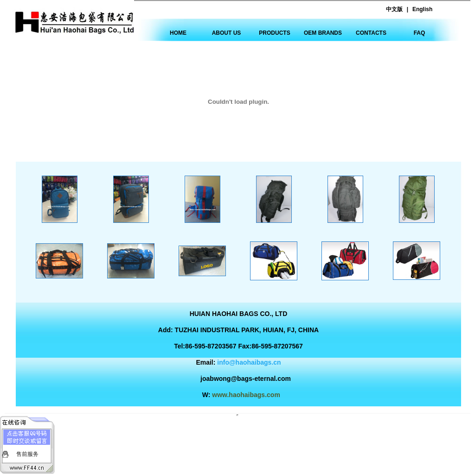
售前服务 (27, 454)
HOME (178, 33)
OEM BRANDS (323, 33)
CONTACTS (371, 33)
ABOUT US (226, 33)
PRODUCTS (274, 33)
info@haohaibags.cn (249, 362)
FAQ (419, 33)
